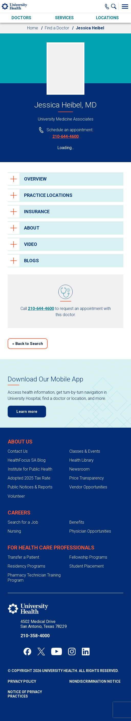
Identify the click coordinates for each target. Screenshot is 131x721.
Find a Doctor (57, 28)
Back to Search (27, 343)
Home (32, 28)
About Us (20, 442)
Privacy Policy (22, 681)
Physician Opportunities (90, 531)
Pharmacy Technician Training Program (34, 577)
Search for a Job (23, 522)
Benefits (76, 522)
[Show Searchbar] (115, 6)
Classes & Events (84, 451)
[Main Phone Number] (107, 6)
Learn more (26, 411)
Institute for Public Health (30, 469)
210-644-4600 (65, 136)
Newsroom (79, 469)
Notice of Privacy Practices (25, 694)
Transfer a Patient (23, 557)
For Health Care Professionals (51, 548)
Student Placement (86, 566)
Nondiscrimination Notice (95, 681)
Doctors (21, 17)
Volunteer (16, 496)
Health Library (81, 460)
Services (64, 17)
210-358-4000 (35, 635)
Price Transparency (86, 478)
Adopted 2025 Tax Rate (29, 478)
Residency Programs (26, 566)
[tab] (65, 179)
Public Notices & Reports (30, 487)
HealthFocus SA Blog (27, 460)
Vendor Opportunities (88, 487)
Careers (19, 513)
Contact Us (18, 451)
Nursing (14, 531)
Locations (107, 17)
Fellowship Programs (88, 557)
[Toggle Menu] (125, 6)
